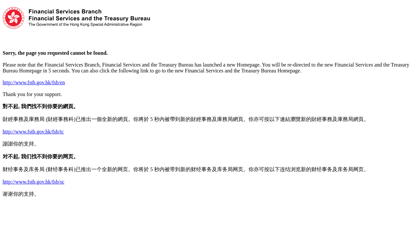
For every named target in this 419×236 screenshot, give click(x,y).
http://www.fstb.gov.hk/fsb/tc (33, 131)
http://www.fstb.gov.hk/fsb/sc (33, 182)
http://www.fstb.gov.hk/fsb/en (34, 82)
